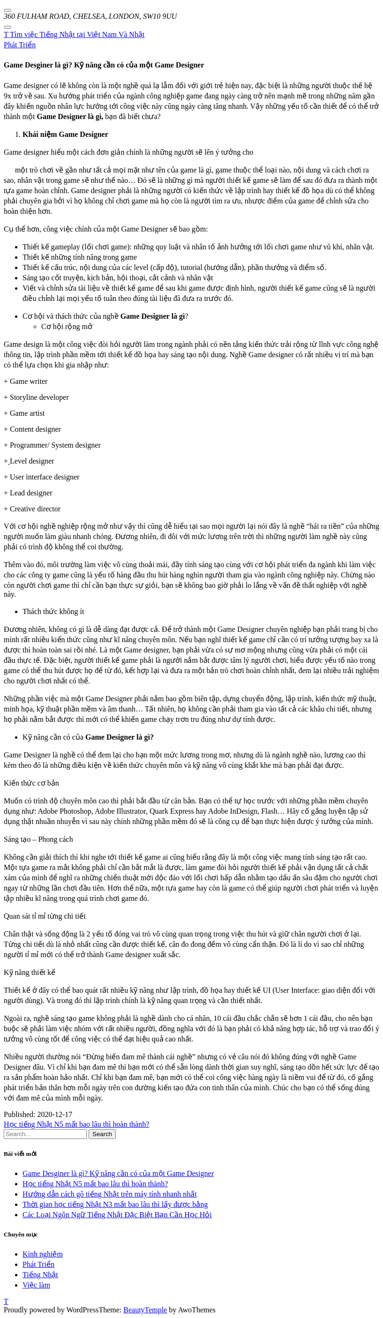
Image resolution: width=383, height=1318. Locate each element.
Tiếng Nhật (40, 1275)
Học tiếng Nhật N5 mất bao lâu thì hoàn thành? (76, 1124)
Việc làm (36, 1285)
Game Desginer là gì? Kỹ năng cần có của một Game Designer (118, 1173)
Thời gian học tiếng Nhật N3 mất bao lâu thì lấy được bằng (115, 1204)
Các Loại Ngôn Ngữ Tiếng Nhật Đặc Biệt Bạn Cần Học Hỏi (117, 1215)
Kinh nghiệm (43, 1254)
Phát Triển (20, 45)
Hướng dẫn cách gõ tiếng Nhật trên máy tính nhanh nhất (110, 1194)
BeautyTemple (145, 1310)
